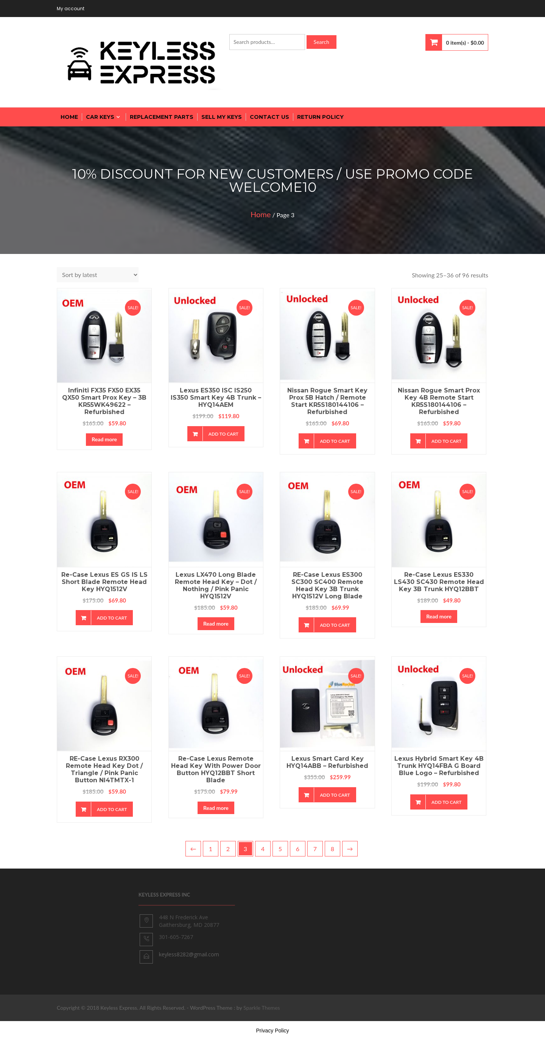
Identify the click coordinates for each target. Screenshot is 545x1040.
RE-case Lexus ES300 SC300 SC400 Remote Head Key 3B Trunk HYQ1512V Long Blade (327, 585)
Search (321, 42)
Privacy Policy (272, 1031)
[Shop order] (98, 274)
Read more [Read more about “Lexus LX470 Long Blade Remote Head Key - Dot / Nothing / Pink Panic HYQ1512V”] (216, 623)
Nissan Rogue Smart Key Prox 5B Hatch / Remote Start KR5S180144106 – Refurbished (327, 401)
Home (261, 214)
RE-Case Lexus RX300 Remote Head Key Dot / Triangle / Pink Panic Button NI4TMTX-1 (104, 769)
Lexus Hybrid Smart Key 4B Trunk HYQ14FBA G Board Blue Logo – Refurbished (439, 766)
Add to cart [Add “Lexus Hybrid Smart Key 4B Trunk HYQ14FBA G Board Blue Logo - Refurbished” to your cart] (446, 802)
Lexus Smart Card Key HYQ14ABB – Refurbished (327, 762)
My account (70, 8)
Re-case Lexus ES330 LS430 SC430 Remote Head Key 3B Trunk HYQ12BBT (439, 582)
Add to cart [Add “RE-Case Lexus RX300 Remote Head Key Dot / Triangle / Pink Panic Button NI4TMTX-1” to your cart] (112, 809)
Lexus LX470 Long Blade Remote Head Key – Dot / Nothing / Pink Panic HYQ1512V (216, 585)
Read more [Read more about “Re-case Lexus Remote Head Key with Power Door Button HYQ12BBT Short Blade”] (216, 808)
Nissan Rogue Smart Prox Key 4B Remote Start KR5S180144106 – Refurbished (439, 401)
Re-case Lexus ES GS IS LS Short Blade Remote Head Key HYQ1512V (104, 582)
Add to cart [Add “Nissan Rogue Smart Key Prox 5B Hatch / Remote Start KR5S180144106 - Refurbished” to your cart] (335, 441)
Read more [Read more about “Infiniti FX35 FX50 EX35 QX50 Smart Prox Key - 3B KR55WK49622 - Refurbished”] (104, 439)
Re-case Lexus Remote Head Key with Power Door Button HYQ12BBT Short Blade (216, 769)
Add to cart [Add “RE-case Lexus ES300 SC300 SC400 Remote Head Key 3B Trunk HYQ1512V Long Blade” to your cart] (335, 625)
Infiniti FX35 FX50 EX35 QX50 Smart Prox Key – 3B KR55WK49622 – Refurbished (104, 401)
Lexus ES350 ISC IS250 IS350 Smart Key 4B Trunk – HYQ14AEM (216, 397)
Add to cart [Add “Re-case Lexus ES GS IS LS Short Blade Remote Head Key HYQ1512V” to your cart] (112, 618)
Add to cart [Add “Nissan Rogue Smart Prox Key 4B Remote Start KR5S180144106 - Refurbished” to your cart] (446, 441)
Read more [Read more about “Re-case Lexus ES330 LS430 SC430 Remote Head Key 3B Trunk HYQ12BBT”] (439, 616)
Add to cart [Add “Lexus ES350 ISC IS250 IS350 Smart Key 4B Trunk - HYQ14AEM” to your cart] (223, 434)
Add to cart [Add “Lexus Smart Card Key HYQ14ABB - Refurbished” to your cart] (335, 795)
